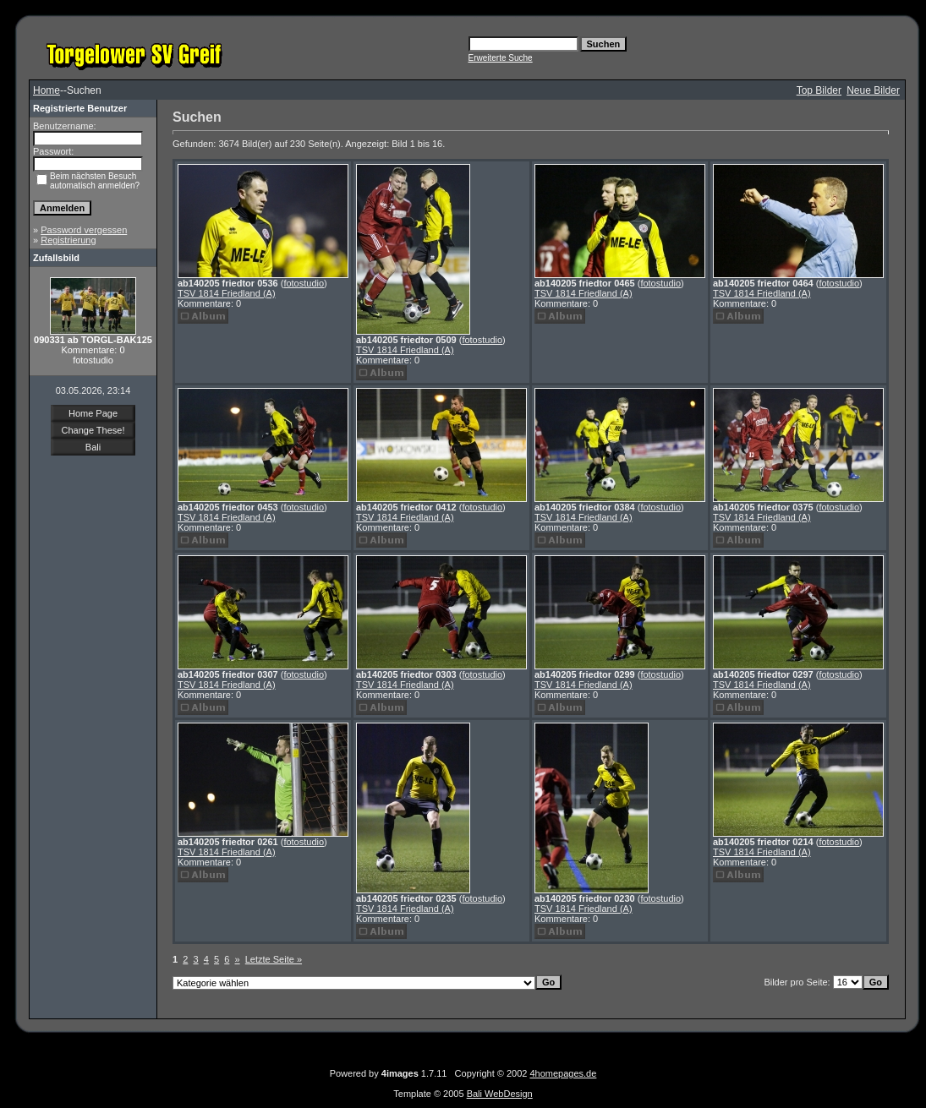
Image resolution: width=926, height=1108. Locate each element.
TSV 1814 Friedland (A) (227, 293)
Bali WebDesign (500, 1094)
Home (46, 90)
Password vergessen (84, 230)
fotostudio (303, 283)
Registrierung (68, 240)
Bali (93, 447)
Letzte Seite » (273, 959)
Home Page (93, 413)
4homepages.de (562, 1073)
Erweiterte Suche (500, 58)
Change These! (92, 430)
